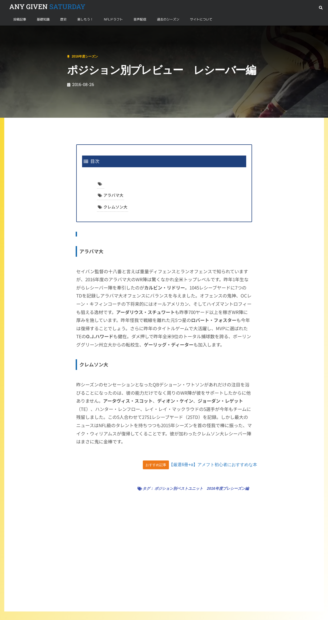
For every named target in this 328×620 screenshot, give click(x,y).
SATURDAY (47, 6)
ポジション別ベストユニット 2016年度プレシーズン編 (202, 488)
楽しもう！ (85, 19)
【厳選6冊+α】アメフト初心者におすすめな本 (213, 464)
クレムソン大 (115, 207)
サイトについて (201, 19)
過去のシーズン (168, 19)
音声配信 (139, 19)
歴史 (63, 19)
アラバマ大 (113, 195)
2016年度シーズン (38, 32)
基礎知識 (43, 19)
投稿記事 (19, 19)
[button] (320, 8)
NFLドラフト (113, 19)
